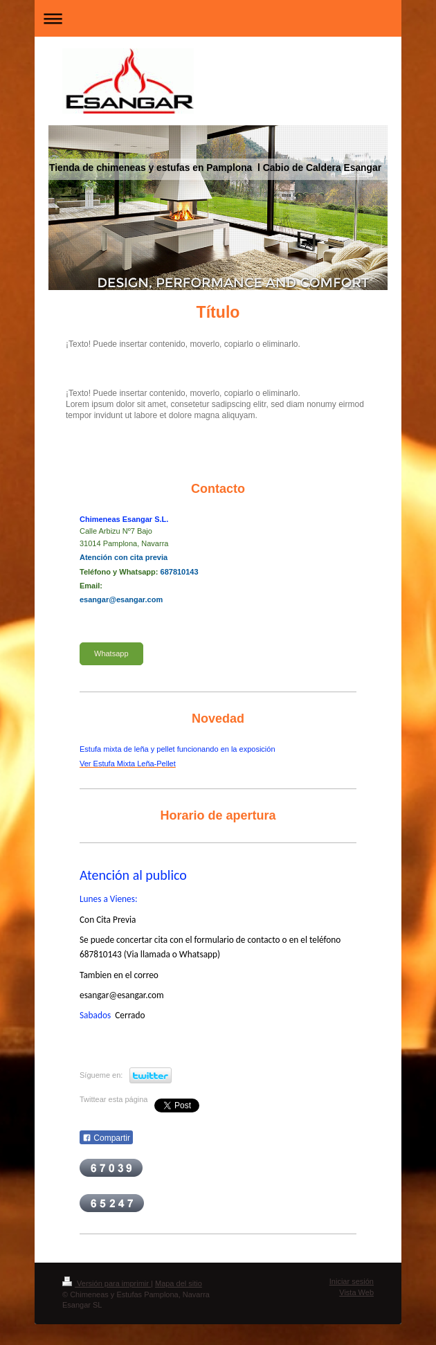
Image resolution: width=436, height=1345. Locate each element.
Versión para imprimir (106, 1283)
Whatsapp (111, 653)
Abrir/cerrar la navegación (218, 18)
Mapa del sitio (178, 1283)
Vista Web (356, 1292)
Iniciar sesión (351, 1281)
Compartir (106, 1138)
